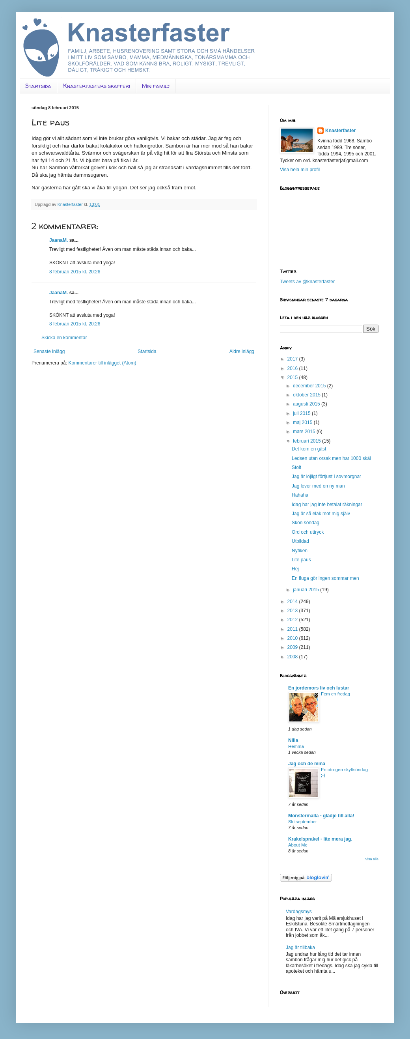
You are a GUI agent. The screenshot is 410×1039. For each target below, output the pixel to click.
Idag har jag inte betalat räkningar (327, 504)
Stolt (296, 467)
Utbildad (300, 541)
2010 (293, 638)
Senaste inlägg (49, 351)
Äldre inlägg (241, 351)
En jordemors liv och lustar (318, 688)
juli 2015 (302, 413)
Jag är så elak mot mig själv (321, 513)
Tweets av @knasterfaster (307, 281)
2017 (293, 359)
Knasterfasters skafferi (96, 86)
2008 (293, 657)
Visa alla (371, 859)
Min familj (156, 86)
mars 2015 (305, 431)
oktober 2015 (307, 395)
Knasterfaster (340, 130)
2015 (293, 377)
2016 (293, 368)
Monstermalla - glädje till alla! (321, 815)
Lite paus (301, 559)
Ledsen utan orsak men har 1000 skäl (331, 458)
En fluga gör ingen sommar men (325, 578)
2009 (293, 647)
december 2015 (310, 386)
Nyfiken (300, 550)
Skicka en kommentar (64, 337)
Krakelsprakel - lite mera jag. (320, 839)
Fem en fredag (335, 693)
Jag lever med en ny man (318, 486)
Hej (295, 569)
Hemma (296, 746)
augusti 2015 (307, 404)
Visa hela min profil (300, 169)
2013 (293, 610)
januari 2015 (306, 589)
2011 (293, 629)
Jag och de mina (306, 763)
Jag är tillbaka (300, 947)
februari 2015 (307, 441)
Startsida (38, 86)
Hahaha (300, 495)
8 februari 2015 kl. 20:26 (74, 272)
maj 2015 (303, 422)
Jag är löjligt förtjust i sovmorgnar (326, 476)
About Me (298, 845)
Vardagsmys (299, 911)
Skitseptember (302, 821)
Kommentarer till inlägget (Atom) (102, 363)
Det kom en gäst (309, 449)
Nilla (293, 740)
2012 (293, 619)
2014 (293, 601)
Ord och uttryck (308, 532)
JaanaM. (58, 240)
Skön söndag (305, 522)
